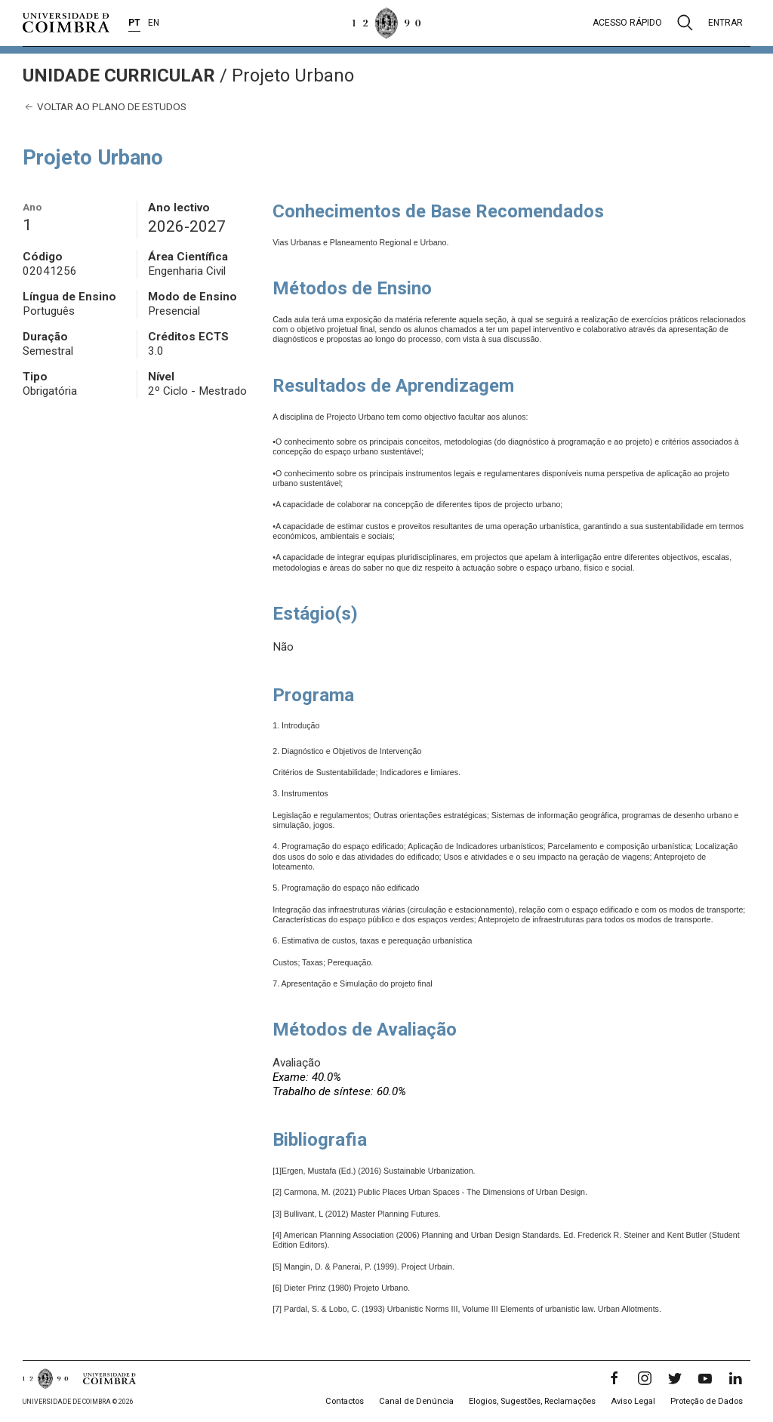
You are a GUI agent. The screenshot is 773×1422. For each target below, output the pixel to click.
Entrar (725, 22)
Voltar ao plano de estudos (104, 106)
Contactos (344, 1401)
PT (134, 22)
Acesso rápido (627, 22)
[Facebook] (614, 1378)
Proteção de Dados (706, 1401)
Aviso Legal (633, 1401)
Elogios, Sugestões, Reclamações (532, 1401)
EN (153, 22)
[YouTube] (705, 1378)
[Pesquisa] (685, 22)
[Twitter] (675, 1378)
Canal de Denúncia (416, 1401)
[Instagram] (645, 1378)
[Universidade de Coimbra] (66, 22)
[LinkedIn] (735, 1378)
